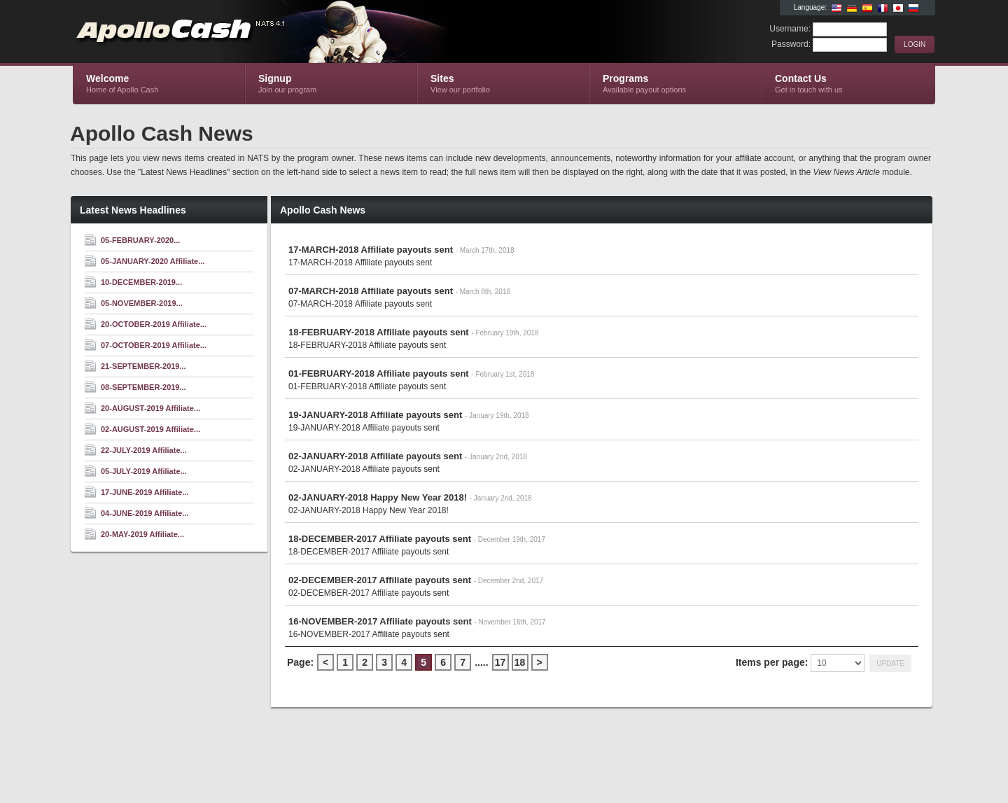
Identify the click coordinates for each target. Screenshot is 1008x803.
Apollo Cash (240, 32)
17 (500, 662)
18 (520, 662)
